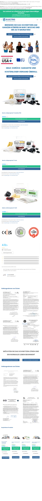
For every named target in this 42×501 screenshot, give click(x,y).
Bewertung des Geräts (7, 252)
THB (37, 19)
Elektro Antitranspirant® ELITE (26, 442)
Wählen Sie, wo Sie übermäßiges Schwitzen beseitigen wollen (20, 34)
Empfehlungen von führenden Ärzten (11, 127)
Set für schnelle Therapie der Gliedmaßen (4, 442)
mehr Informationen (24, 124)
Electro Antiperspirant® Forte (16, 442)
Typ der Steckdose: (4, 451)
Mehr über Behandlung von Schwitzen (10, 360)
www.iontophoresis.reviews (14, 126)
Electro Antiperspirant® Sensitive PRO (36, 442)
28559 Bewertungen (5, 248)
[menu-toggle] (1, 19)
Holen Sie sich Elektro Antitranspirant (21, 36)
